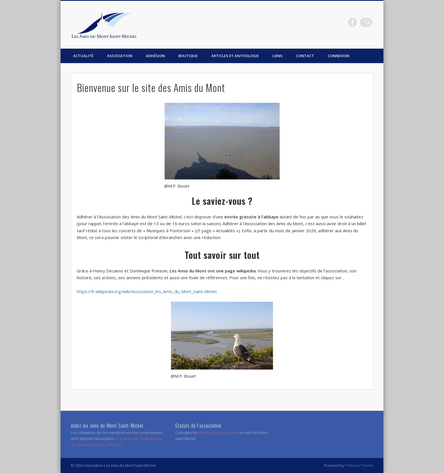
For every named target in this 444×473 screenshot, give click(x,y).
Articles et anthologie (235, 55)
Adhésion (155, 55)
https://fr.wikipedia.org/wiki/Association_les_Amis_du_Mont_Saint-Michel (147, 291)
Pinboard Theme (359, 465)
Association (119, 55)
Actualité (83, 55)
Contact (305, 55)
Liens (277, 55)
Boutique (188, 55)
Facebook (356, 22)
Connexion (338, 55)
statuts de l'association (217, 432)
